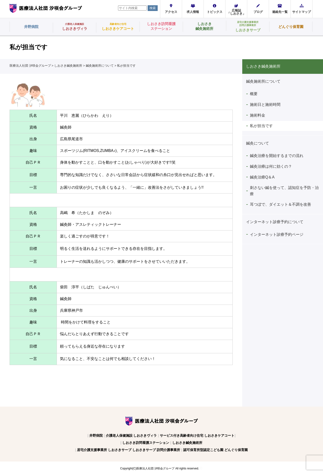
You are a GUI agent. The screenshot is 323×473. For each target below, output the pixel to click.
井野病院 (96, 435)
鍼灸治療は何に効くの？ (271, 166)
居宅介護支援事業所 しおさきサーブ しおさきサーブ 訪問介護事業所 (128, 450)
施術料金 (257, 115)
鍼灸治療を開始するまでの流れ (276, 156)
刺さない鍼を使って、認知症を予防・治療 (284, 191)
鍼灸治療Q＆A (262, 177)
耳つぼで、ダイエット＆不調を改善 (280, 204)
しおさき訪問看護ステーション (145, 443)
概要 (254, 94)
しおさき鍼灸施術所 (187, 443)
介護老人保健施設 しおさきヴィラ (131, 435)
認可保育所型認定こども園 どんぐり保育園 (215, 450)
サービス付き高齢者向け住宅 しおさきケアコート (197, 435)
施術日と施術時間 (265, 104)
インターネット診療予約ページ (276, 234)
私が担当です (261, 126)
